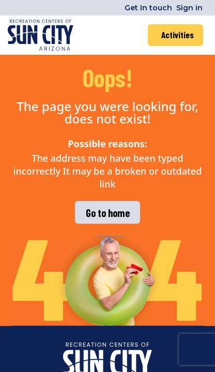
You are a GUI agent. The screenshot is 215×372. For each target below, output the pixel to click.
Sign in (189, 7)
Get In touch (148, 7)
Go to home (108, 213)
